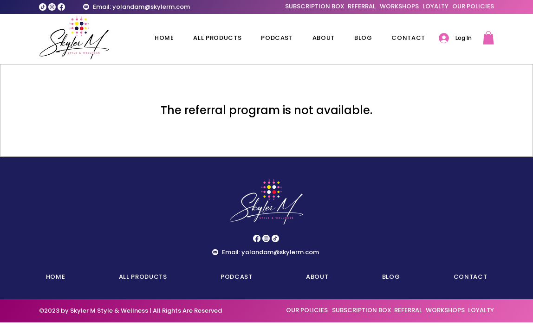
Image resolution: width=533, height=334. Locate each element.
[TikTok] (42, 7)
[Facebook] (61, 7)
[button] (488, 38)
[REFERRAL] (361, 6)
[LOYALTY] (435, 6)
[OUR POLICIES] (473, 6)
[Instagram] (52, 7)
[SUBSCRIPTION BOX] (314, 6)
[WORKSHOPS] (399, 6)
